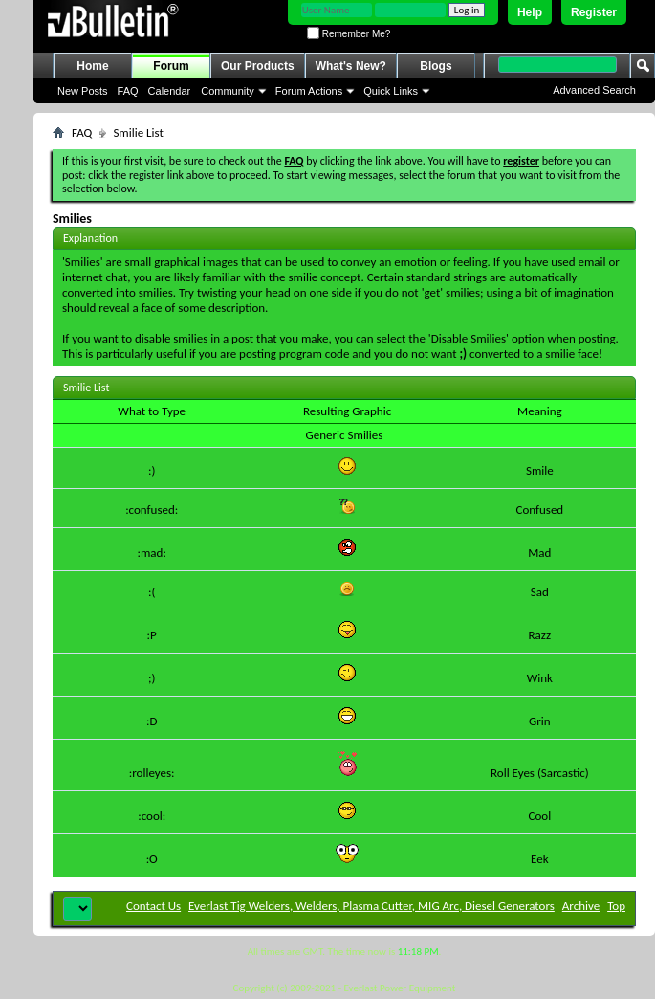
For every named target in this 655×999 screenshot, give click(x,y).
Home (92, 66)
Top (616, 906)
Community (227, 91)
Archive (581, 906)
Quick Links (390, 91)
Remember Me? (348, 34)
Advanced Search (594, 90)
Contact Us (153, 906)
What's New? (351, 66)
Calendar (169, 91)
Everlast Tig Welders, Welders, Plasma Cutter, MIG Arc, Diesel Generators (371, 906)
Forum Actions (308, 91)
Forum (170, 66)
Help (529, 12)
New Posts (82, 91)
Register (594, 12)
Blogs (435, 66)
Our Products (258, 66)
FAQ (128, 91)
